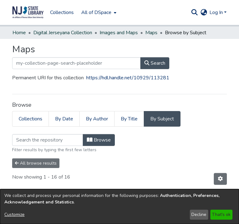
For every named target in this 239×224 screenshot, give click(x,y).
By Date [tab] (64, 118)
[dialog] (119, 206)
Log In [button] (216, 12)
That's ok (221, 214)
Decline (198, 214)
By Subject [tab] (162, 118)
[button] (28, 12)
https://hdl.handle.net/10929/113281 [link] (127, 77)
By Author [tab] (97, 118)
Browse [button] (99, 140)
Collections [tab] (30, 118)
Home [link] (19, 32)
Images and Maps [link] (119, 32)
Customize (14, 214)
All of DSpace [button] (96, 12)
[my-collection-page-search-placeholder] (76, 63)
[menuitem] (98, 12)
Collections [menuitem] (62, 12)
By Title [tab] (129, 118)
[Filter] (47, 140)
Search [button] (154, 63)
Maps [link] (151, 32)
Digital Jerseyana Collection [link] (62, 32)
